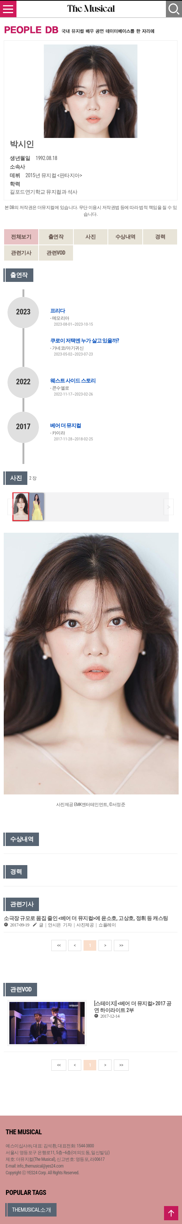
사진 (90, 237)
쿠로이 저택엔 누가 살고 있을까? (84, 341)
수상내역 (125, 237)
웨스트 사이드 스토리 (72, 381)
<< (59, 945)
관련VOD (55, 253)
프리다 (57, 311)
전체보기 (21, 237)
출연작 (56, 237)
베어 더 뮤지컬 (65, 425)
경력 (160, 237)
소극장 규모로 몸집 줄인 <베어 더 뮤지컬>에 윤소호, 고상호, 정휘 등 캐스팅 (86, 918)
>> (121, 945)
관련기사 (21, 253)
